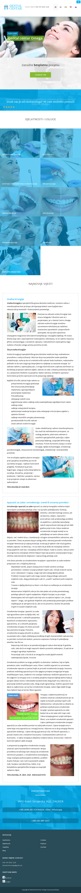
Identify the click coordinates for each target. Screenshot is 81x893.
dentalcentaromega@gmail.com (12, 865)
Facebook (7, 877)
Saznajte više (40, 75)
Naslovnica (6, 840)
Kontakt (43, 847)
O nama (43, 840)
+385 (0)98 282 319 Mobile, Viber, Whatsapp (40, 810)
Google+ (7, 881)
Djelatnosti (6, 843)
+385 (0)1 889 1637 (40, 821)
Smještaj (6, 847)
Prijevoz (43, 843)
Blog (4, 850)
